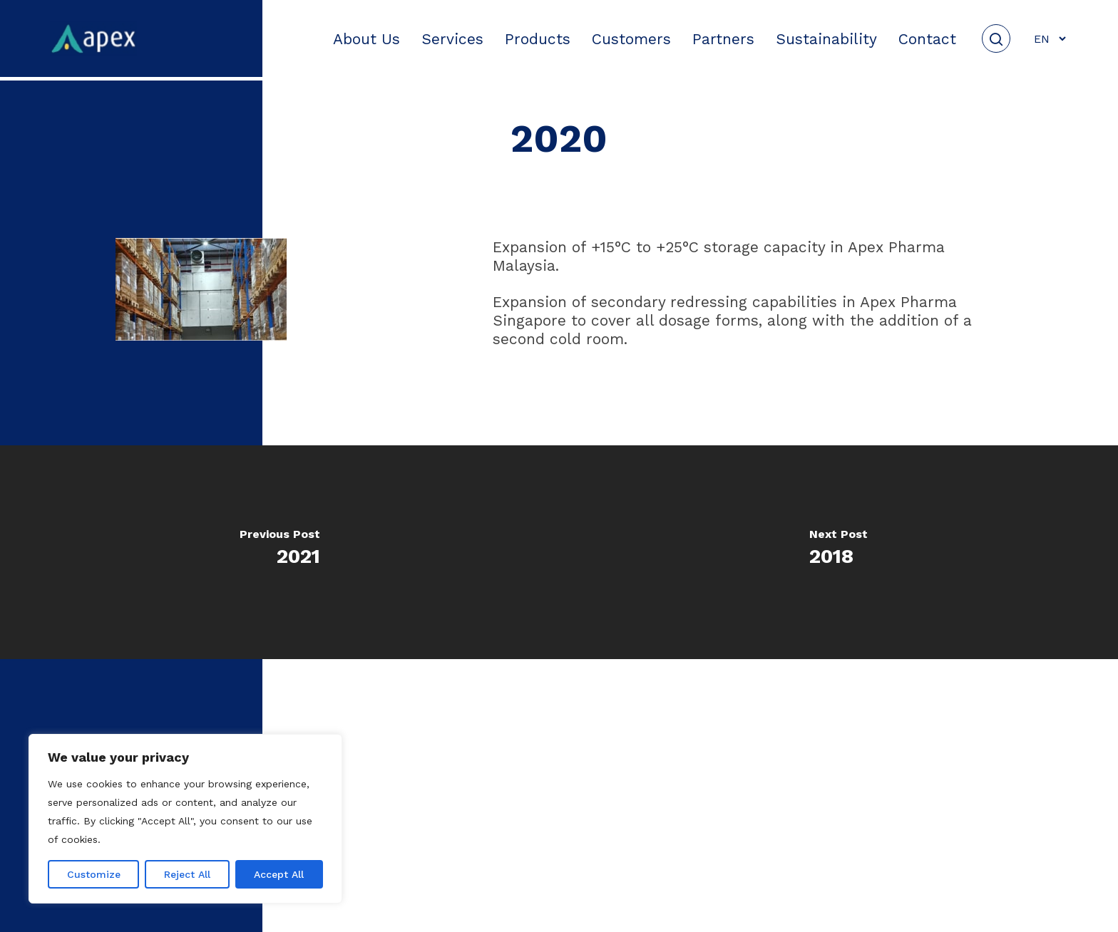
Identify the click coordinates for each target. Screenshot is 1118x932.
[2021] (279, 552)
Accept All (279, 874)
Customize (93, 874)
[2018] (838, 552)
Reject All (187, 874)
